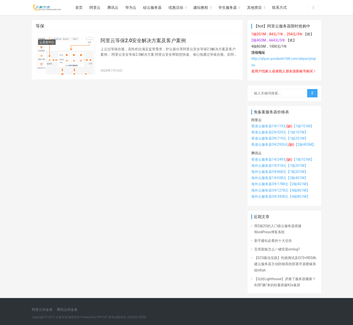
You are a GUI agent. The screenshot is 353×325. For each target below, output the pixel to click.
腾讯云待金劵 (67, 310)
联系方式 (279, 7)
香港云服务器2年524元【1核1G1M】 (279, 132)
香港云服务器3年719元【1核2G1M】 (279, 138)
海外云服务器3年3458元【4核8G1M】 (280, 196)
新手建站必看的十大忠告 (273, 241)
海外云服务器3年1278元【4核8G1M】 (280, 190)
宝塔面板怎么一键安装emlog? (277, 249)
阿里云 (95, 7)
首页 (79, 7)
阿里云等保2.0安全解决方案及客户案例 (143, 40)
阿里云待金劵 (42, 310)
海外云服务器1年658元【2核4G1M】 (279, 178)
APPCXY (102, 317)
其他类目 (254, 7)
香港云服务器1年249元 (271, 159)
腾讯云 (112, 7)
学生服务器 (227, 7)
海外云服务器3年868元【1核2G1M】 (279, 172)
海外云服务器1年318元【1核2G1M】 (279, 166)
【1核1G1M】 (303, 159)
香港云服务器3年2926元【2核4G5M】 (283, 144)
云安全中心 (46, 42)
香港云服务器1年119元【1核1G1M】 (282, 126)
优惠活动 (175, 7)
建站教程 (200, 7)
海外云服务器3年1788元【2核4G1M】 (280, 184)
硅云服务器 (152, 7)
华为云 (130, 7)
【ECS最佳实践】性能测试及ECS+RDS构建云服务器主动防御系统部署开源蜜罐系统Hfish (285, 264)
